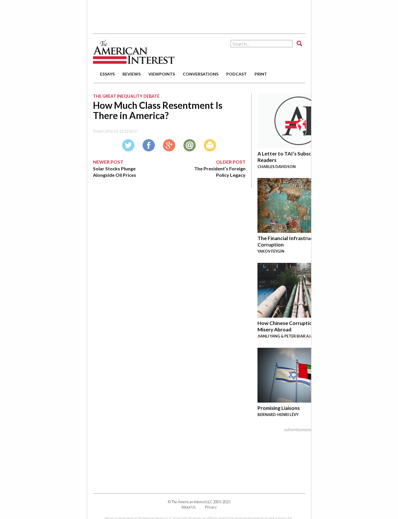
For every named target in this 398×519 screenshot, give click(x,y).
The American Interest (134, 52)
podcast (236, 73)
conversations (200, 73)
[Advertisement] (199, 14)
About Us (188, 507)
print (261, 73)
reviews (131, 73)
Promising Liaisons (278, 408)
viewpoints (161, 73)
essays (107, 73)
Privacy (211, 507)
